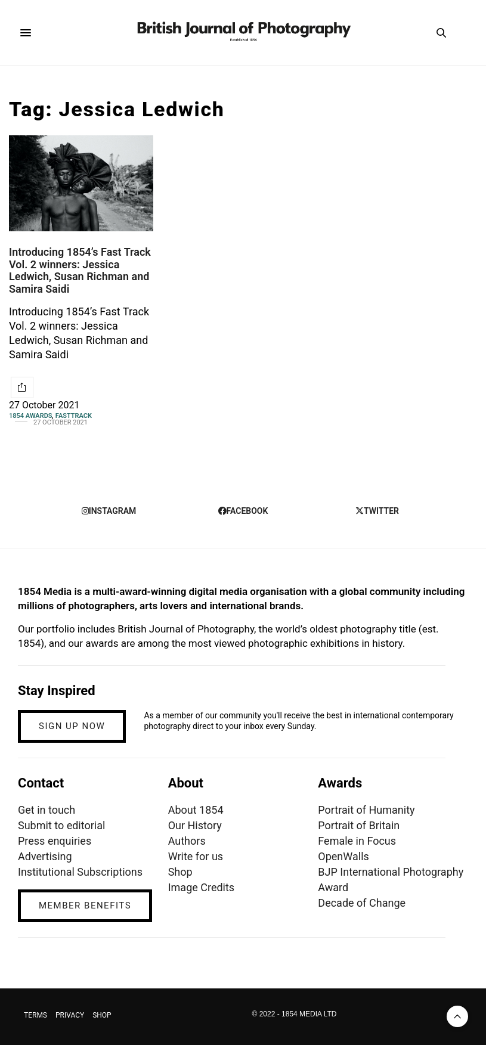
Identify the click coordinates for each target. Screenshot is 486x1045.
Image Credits (201, 887)
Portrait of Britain (359, 825)
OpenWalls (343, 856)
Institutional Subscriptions (80, 872)
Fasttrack (73, 416)
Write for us (195, 856)
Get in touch (46, 810)
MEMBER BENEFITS (85, 905)
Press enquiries (54, 841)
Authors (187, 841)
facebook (243, 511)
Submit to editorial (61, 825)
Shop (180, 872)
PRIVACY (69, 1015)
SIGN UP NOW (72, 726)
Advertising (45, 856)
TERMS (35, 1015)
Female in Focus (357, 841)
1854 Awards (30, 416)
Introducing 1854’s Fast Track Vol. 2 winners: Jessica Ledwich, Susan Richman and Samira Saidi (80, 270)
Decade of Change (361, 903)
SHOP (102, 1015)
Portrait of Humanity (366, 810)
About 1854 (196, 810)
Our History (195, 825)
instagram (109, 511)
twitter (377, 511)
